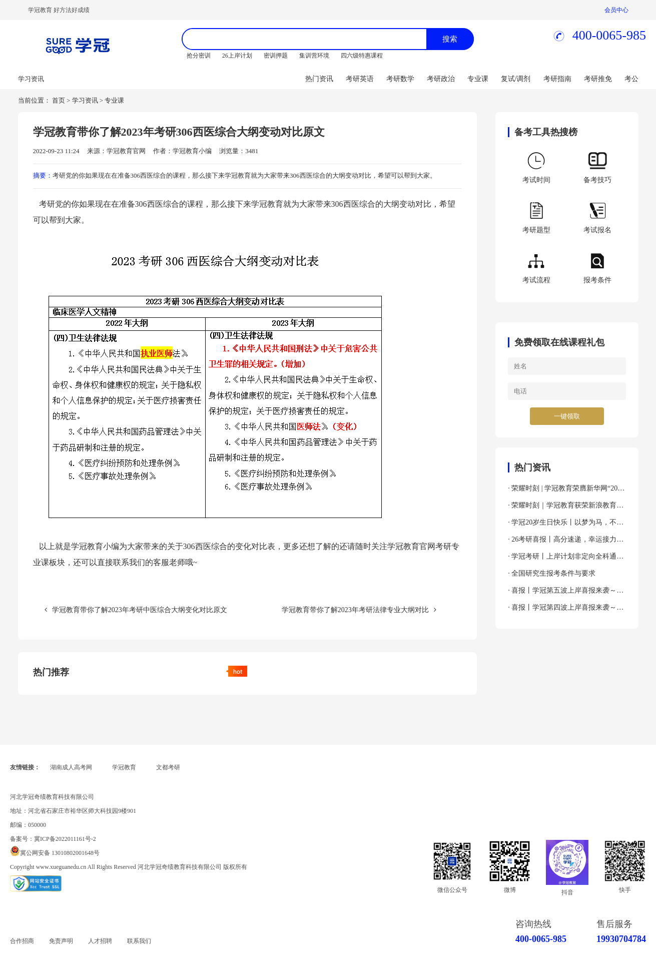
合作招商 (22, 940)
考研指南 (557, 79)
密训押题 (276, 55)
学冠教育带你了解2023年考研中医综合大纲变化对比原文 (136, 610)
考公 (631, 79)
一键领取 (567, 416)
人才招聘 (100, 940)
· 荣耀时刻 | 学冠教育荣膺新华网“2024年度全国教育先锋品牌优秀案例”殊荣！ (566, 491)
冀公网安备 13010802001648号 (60, 852)
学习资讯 (85, 100)
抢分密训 (199, 55)
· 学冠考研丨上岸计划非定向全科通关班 (565, 559)
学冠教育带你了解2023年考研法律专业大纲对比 (359, 610)
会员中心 (616, 10)
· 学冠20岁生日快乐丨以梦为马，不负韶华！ (565, 525)
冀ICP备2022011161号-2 (65, 838)
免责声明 (61, 940)
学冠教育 (124, 767)
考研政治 (441, 79)
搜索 (449, 39)
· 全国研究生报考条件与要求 (551, 573)
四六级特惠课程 (362, 55)
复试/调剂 (516, 79)
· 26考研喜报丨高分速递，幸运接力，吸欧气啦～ (565, 542)
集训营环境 (314, 55)
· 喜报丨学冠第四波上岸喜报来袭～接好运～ (565, 610)
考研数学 (400, 79)
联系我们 (139, 940)
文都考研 (168, 767)
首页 (58, 100)
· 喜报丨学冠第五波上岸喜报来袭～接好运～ (565, 593)
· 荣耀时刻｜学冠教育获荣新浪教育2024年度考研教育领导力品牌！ (562, 508)
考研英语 (360, 79)
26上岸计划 (237, 55)
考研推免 (598, 79)
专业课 (477, 79)
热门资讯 (319, 79)
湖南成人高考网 (71, 767)
